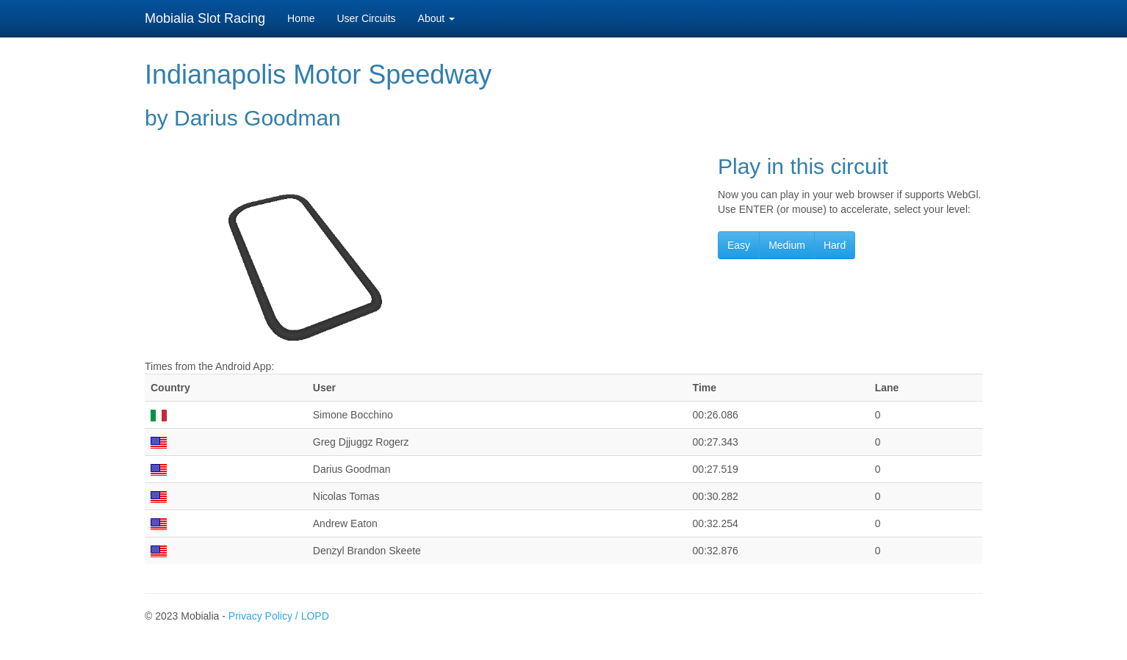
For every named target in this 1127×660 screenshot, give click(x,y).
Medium (786, 245)
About (436, 18)
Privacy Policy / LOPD (278, 616)
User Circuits (365, 18)
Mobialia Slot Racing (205, 18)
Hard (835, 245)
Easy (738, 245)
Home (300, 18)
